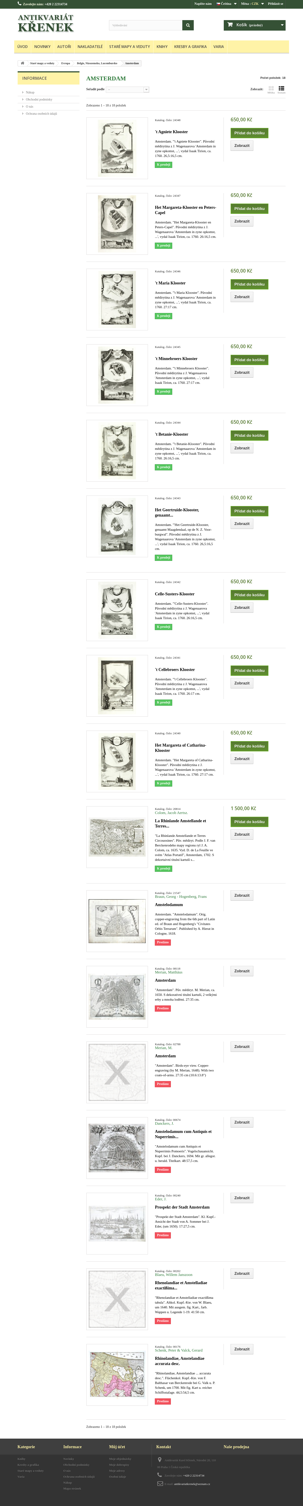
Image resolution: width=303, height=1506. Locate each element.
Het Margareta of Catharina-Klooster (180, 748)
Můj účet (117, 1447)
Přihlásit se (275, 3)
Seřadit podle (95, 89)
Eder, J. (160, 1199)
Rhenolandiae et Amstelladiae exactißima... (181, 1285)
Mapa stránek (72, 1488)
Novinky (42, 46)
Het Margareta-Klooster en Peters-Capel (185, 210)
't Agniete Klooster (171, 132)
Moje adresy (117, 1470)
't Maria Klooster (170, 283)
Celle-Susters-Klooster (174, 594)
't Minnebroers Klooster (176, 358)
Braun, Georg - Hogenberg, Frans (181, 896)
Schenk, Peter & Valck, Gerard (178, 1350)
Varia (218, 46)
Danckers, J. (164, 1123)
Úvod (22, 46)
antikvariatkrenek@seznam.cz (192, 1484)
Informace (34, 78)
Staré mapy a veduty (129, 46)
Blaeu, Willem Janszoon (173, 1275)
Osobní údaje (117, 1476)
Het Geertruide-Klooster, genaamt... (177, 512)
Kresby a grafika (190, 46)
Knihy (162, 46)
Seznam (282, 90)
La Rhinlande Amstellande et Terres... (180, 823)
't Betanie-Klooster (171, 434)
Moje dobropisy (119, 1464)
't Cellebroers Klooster (175, 669)
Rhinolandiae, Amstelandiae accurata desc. (179, 1361)
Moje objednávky (120, 1459)
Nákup (30, 90)
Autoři (64, 46)
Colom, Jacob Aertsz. (171, 813)
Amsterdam (165, 980)
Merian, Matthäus (168, 972)
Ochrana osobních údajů (41, 112)
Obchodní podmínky (38, 97)
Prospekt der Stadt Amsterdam (182, 1207)
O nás (29, 104)
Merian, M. (163, 1048)
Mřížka (271, 90)
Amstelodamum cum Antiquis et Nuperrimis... (183, 1134)
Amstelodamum (169, 904)
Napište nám (203, 3)
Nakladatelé (90, 46)
